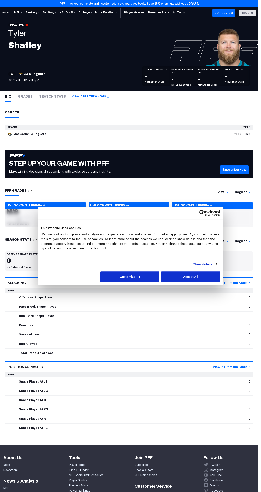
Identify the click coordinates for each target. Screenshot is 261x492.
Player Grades (78, 480)
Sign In (247, 13)
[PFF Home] (5, 13)
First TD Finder (78, 470)
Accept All (190, 276)
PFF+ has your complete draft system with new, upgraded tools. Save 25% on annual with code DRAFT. (129, 3)
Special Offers (144, 470)
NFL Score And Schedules (86, 475)
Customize (130, 276)
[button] (234, 176)
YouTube (216, 475)
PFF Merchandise (146, 475)
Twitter (215, 464)
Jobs (6, 464)
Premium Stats (79, 485)
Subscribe (141, 464)
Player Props (77, 464)
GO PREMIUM (223, 13)
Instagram (216, 470)
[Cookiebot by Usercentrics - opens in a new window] (202, 213)
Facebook (216, 480)
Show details (202, 264)
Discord (215, 485)
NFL (5, 488)
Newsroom (10, 470)
